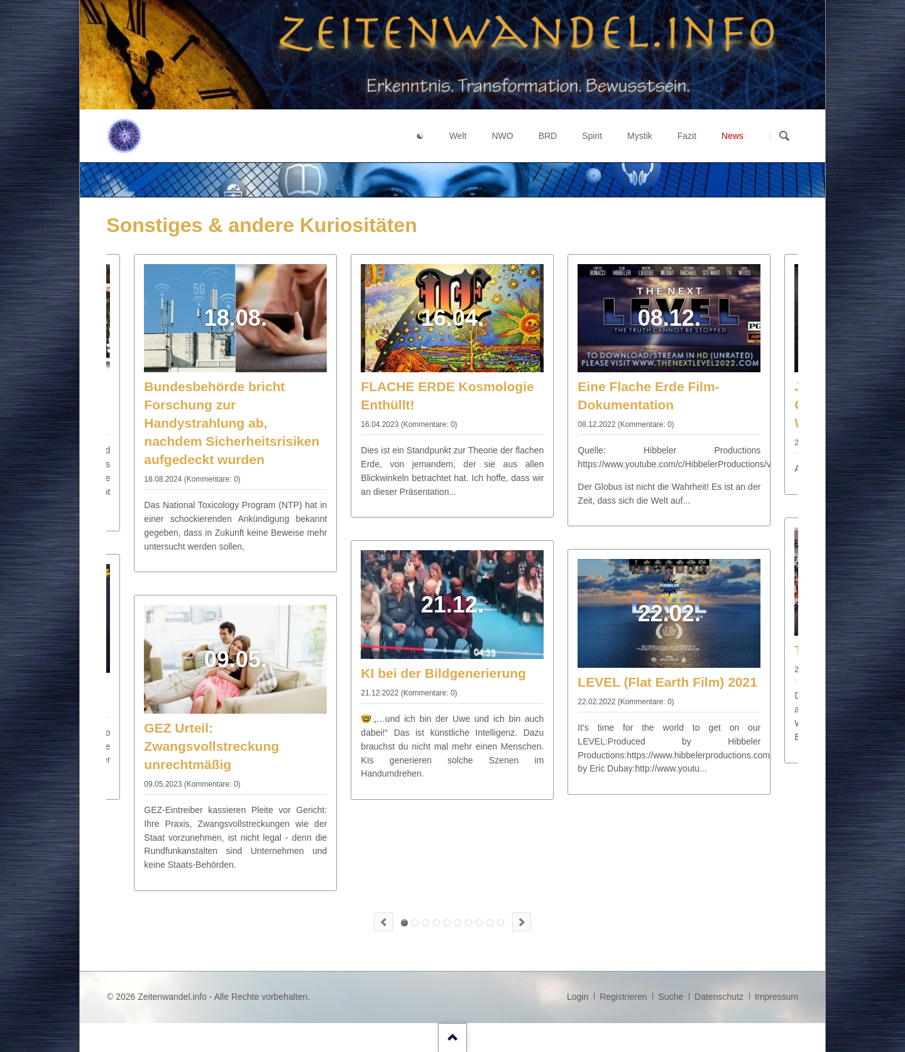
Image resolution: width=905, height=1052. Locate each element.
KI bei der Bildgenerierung (443, 673)
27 (447, 923)
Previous (383, 921)
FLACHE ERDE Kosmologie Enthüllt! (404, 923)
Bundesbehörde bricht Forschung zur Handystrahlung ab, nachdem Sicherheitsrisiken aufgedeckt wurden (231, 423)
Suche (670, 997)
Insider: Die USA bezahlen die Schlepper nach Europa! (500, 923)
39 (468, 923)
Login (577, 997)
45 (479, 923)
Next (521, 921)
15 (426, 923)
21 (436, 923)
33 (458, 923)
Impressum (776, 997)
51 (490, 923)
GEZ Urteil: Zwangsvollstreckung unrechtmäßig (211, 746)
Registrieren (623, 997)
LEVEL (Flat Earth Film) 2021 (667, 682)
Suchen (784, 136)
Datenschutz (718, 997)
